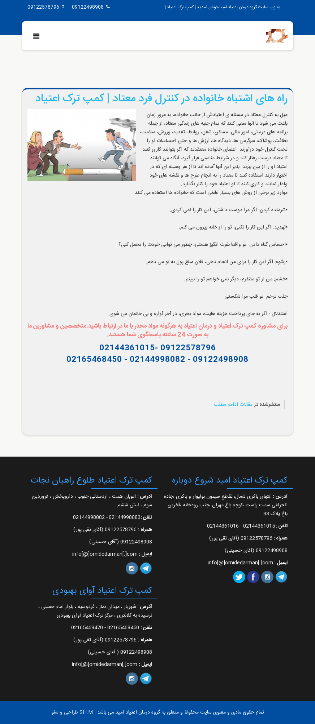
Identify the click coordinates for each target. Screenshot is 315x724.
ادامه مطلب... (224, 404)
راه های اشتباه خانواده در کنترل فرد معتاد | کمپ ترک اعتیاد (161, 99)
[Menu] (38, 37)
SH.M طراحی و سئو (72, 712)
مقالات (246, 404)
